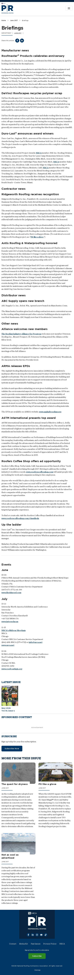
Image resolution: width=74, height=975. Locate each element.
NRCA (39, 153)
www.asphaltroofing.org (50, 411)
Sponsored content (16, 717)
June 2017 (14, 20)
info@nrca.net (35, 642)
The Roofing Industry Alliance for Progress (21, 334)
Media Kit (23, 944)
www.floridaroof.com (11, 592)
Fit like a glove (37, 237)
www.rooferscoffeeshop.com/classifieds (20, 518)
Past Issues (35, 944)
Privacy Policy (49, 944)
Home (3, 20)
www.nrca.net (7, 645)
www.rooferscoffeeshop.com (39, 472)
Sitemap (37, 970)
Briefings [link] (25, 20)
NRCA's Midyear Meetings (13, 630)
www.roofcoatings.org (11, 669)
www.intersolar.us (9, 621)
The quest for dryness (14, 784)
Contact (12, 944)
